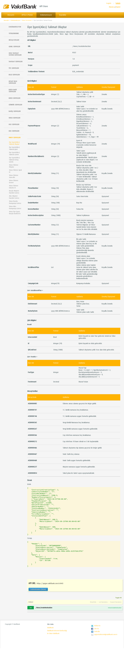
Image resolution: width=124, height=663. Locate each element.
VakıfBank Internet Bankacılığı (57, 645)
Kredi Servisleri (14, 98)
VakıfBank (50, 642)
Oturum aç (112, 7)
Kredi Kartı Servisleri (13, 90)
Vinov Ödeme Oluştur (13, 166)
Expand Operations (115, 617)
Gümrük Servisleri (15, 105)
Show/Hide (93, 617)
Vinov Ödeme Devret (13, 181)
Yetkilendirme (14, 33)
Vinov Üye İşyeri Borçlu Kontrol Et (14, 213)
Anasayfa (10, 15)
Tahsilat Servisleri (15, 61)
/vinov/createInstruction (44, 622)
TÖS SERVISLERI (14, 68)
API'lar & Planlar (27, 15)
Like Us (96, 643)
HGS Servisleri (14, 124)
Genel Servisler (14, 46)
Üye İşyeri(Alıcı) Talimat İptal (14, 148)
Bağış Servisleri (15, 111)
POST (31, 622)
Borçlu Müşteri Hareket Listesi (14, 192)
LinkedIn (97, 646)
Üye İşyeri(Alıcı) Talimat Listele (14, 153)
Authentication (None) (38, 604)
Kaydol (118, 7)
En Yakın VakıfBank (53, 648)
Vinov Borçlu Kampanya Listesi (15, 202)
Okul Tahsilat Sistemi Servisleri (15, 54)
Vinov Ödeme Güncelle (13, 176)
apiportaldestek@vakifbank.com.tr (105, 649)
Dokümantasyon (46, 15)
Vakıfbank (19, 6)
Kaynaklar (62, 15)
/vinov (30, 617)
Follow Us (97, 640)
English (108, 3)
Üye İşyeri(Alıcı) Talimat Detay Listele (14, 160)
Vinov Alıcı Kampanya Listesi (15, 207)
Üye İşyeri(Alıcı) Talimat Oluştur (43, 20)
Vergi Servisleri (14, 118)
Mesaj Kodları (14, 40)
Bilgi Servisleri (14, 75)
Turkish (118, 3)
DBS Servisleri (14, 131)
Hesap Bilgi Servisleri (13, 82)
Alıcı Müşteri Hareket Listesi (14, 197)
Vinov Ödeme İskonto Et (13, 187)
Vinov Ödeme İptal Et (15, 171)
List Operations (103, 617)
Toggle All (118, 612)
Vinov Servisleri (27, 20)
